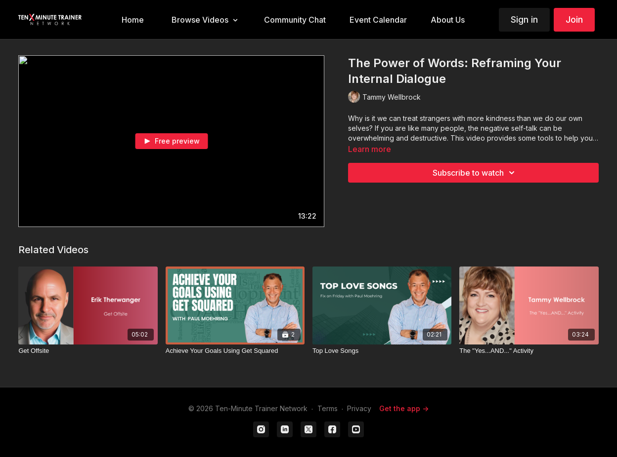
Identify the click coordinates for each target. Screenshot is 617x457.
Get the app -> (404, 408)
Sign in (524, 19)
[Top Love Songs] (381, 351)
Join (574, 19)
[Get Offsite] (87, 351)
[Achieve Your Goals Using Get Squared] (235, 351)
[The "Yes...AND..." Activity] (528, 351)
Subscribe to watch (475, 173)
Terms (327, 408)
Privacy (359, 408)
